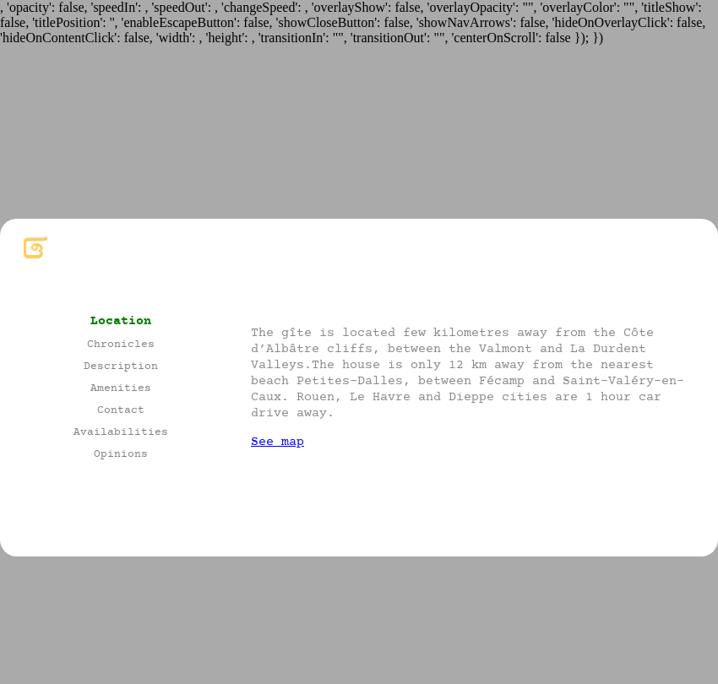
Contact (120, 411)
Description (121, 367)
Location (120, 321)
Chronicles (121, 345)
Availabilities (120, 433)
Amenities (120, 389)
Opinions (121, 455)
